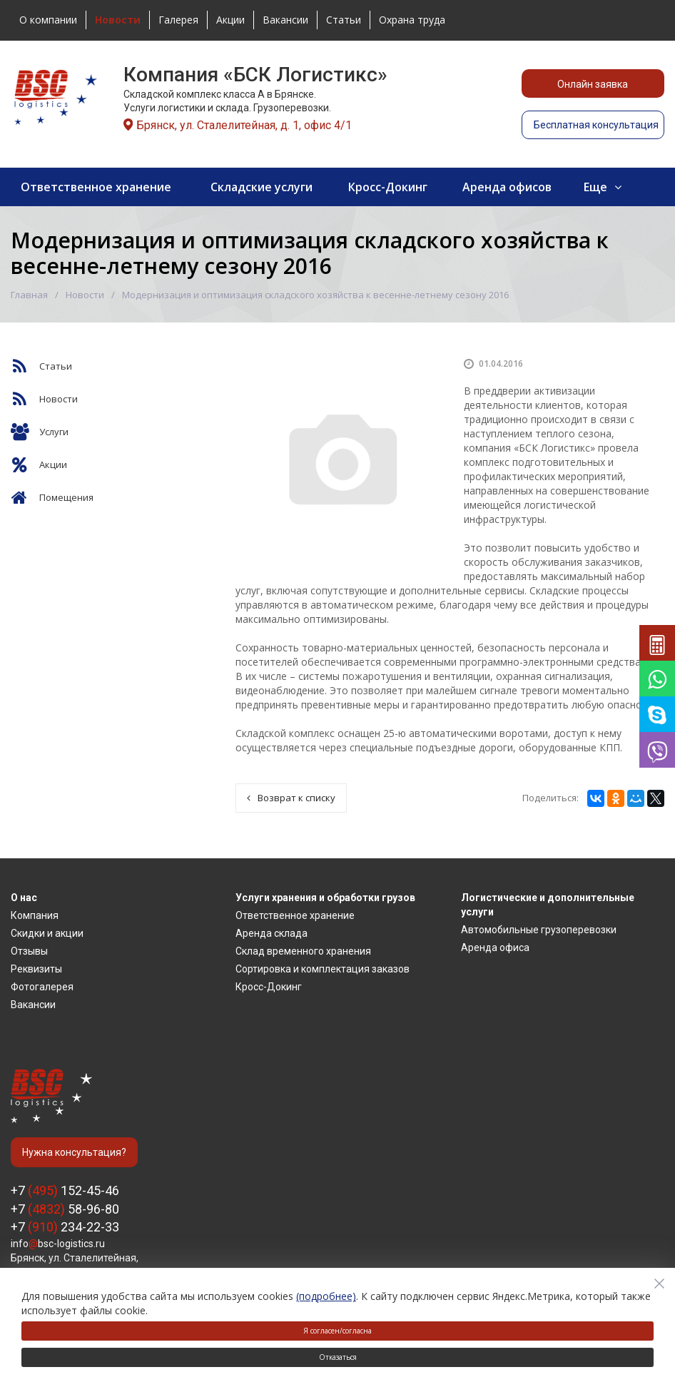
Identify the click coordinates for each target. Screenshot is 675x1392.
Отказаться (338, 1357)
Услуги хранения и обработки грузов (325, 897)
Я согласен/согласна (337, 1331)
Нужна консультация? (74, 1152)
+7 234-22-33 (65, 1226)
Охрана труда (412, 19)
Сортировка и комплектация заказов (322, 969)
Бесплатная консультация (596, 125)
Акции (230, 19)
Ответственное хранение (96, 187)
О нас (24, 897)
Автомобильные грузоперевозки (538, 929)
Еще (595, 187)
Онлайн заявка (592, 84)
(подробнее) (326, 1296)
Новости (85, 294)
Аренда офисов (507, 187)
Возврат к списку (291, 797)
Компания (35, 915)
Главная (29, 294)
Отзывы (29, 951)
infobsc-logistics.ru (58, 1243)
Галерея (178, 19)
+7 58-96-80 (65, 1209)
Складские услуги (261, 187)
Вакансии (285, 19)
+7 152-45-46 (65, 1190)
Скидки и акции (47, 933)
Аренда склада (271, 933)
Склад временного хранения (303, 951)
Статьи (343, 19)
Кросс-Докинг (387, 187)
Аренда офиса (495, 947)
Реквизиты (36, 969)
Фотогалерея (42, 986)
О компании (48, 19)
